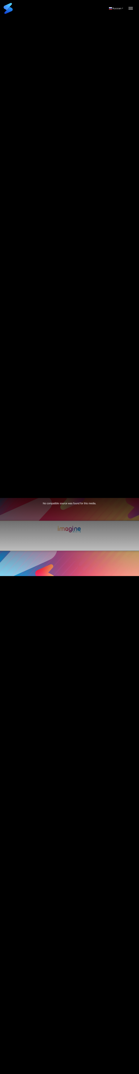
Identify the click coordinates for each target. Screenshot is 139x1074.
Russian (115, 8)
